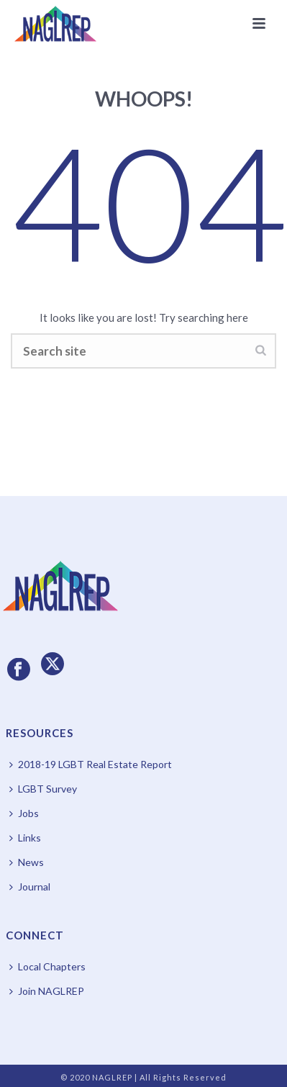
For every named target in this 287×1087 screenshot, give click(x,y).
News (26, 862)
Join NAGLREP (46, 991)
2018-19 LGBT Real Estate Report (90, 764)
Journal (29, 886)
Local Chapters (47, 966)
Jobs (24, 813)
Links (25, 837)
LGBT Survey (43, 788)
